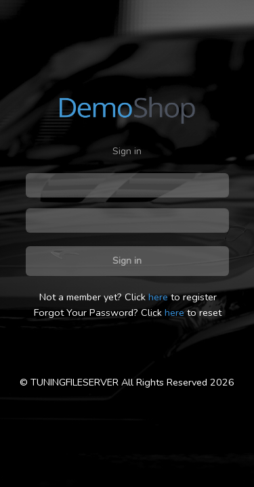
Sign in (127, 260)
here (158, 297)
